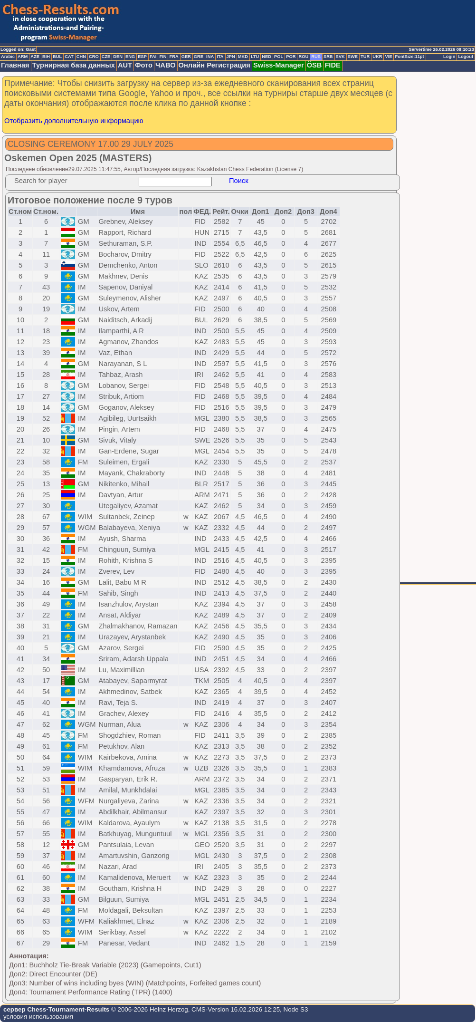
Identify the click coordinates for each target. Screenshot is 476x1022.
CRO (94, 56)
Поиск (238, 180)
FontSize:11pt (409, 56)
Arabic (8, 56)
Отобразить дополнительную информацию (73, 121)
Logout (465, 56)
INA (210, 56)
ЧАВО (165, 65)
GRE (198, 56)
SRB (328, 56)
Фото (143, 65)
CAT (69, 56)
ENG (130, 56)
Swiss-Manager (278, 65)
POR (290, 56)
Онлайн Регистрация (214, 65)
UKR (377, 56)
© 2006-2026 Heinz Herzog (148, 1009)
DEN (118, 56)
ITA (220, 56)
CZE (106, 56)
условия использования (38, 1016)
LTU (255, 56)
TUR (365, 56)
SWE (353, 56)
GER (186, 56)
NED (266, 56)
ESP (142, 56)
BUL (57, 56)
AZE (34, 56)
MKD (243, 56)
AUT (125, 65)
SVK (340, 56)
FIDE (332, 65)
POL (278, 56)
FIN (162, 56)
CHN (81, 56)
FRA (173, 56)
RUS (316, 56)
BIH (46, 56)
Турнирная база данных (73, 65)
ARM (23, 56)
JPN (231, 56)
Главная (15, 65)
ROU (303, 56)
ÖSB (314, 65)
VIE (388, 56)
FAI (153, 56)
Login (449, 56)
